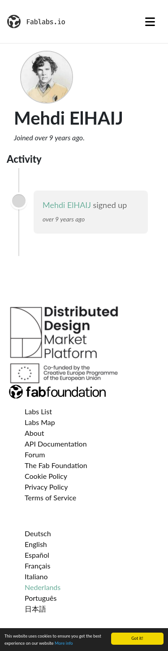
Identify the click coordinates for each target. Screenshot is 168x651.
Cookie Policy (46, 476)
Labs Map (40, 422)
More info (64, 644)
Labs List (38, 411)
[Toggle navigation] (150, 21)
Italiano (36, 576)
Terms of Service (50, 497)
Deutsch (38, 533)
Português (40, 598)
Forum (35, 454)
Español (37, 555)
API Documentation (56, 443)
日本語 (35, 608)
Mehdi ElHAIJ (67, 205)
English (36, 544)
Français (37, 565)
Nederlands (42, 587)
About (34, 433)
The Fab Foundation (56, 465)
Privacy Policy (46, 486)
